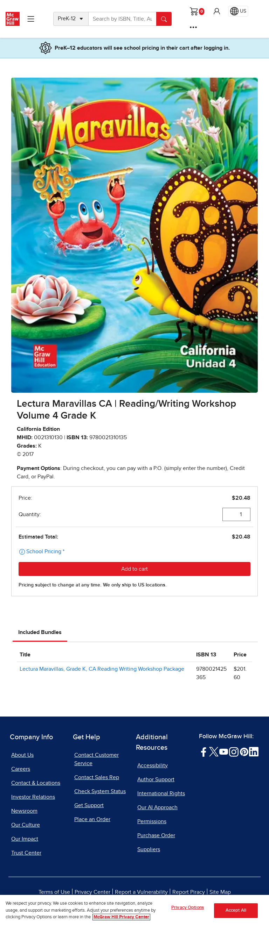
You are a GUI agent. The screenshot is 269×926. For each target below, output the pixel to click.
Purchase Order (156, 835)
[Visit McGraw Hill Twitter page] (214, 751)
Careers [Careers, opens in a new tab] (20, 769)
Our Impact (24, 839)
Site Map (220, 892)
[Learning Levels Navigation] (30, 18)
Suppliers (148, 849)
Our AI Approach (157, 807)
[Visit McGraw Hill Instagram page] (234, 751)
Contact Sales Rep (96, 777)
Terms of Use (54, 892)
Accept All (236, 910)
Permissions (151, 821)
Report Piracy (188, 892)
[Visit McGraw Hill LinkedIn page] (253, 751)
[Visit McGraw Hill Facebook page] (203, 751)
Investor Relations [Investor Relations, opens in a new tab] (33, 797)
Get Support (89, 805)
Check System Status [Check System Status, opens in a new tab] (100, 791)
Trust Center (26, 853)
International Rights (161, 793)
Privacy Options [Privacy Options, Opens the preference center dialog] (187, 907)
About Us (22, 755)
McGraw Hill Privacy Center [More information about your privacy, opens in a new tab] (121, 917)
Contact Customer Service (96, 759)
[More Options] (193, 27)
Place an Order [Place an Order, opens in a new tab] (92, 819)
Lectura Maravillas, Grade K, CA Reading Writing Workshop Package (102, 669)
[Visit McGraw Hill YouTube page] (223, 751)
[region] (134, 910)
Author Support (155, 779)
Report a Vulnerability (141, 892)
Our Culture (25, 825)
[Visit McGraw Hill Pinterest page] (244, 751)
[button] (216, 11)
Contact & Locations (35, 783)
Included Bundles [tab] (40, 632)
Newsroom (24, 811)
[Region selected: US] (238, 11)
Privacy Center (92, 892)
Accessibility (152, 765)
